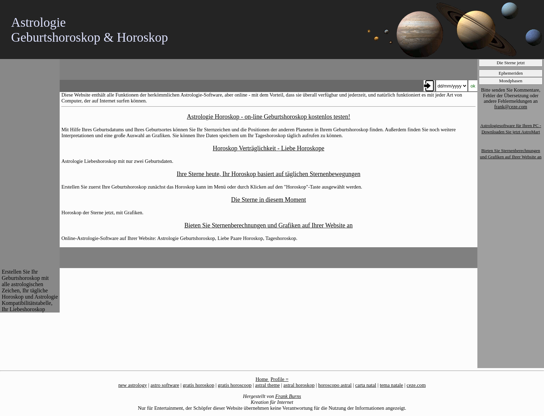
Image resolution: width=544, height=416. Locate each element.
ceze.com (416, 385)
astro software (165, 385)
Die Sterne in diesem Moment (268, 199)
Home (262, 379)
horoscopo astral (334, 385)
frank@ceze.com (510, 106)
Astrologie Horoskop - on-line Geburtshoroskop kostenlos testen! (268, 116)
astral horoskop (299, 385)
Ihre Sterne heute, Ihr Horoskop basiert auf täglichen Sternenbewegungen (268, 173)
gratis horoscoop (235, 385)
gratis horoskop (198, 385)
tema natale (391, 385)
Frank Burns (288, 396)
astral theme (267, 385)
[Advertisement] (29, 163)
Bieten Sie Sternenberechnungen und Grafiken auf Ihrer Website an (268, 225)
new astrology (132, 385)
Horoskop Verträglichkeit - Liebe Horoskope (268, 148)
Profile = (280, 379)
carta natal (365, 385)
